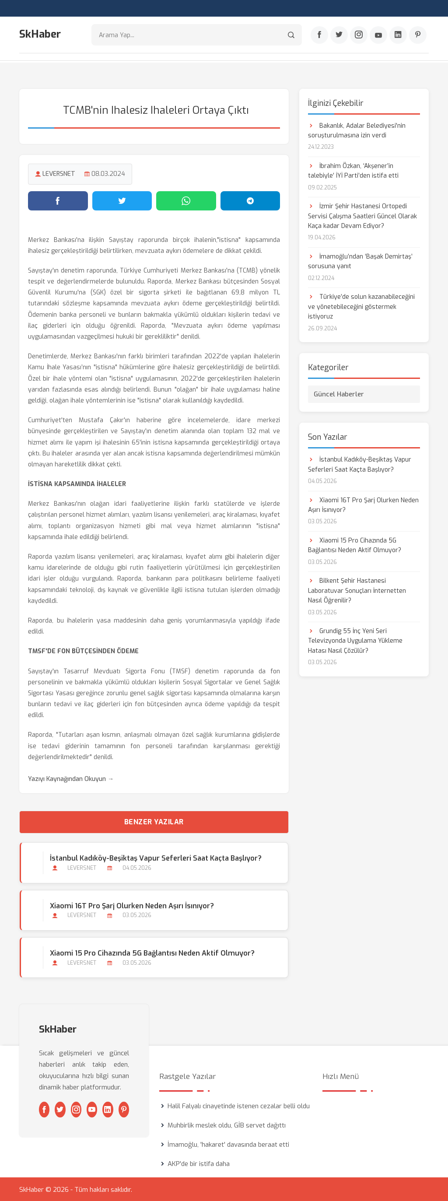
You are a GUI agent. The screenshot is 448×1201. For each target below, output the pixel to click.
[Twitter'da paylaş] (122, 200)
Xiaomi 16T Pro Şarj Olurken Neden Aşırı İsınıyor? (131, 905)
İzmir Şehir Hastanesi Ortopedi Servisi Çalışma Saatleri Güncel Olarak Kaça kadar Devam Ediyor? (362, 216)
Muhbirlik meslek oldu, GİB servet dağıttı (227, 1124)
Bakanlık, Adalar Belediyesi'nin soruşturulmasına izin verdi (357, 130)
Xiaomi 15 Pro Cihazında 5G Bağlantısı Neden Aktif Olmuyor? (151, 952)
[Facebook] (319, 35)
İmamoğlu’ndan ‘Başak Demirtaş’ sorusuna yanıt (360, 261)
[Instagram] (359, 35)
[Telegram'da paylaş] (250, 200)
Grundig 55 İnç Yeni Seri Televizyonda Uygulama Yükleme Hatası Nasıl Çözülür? (355, 641)
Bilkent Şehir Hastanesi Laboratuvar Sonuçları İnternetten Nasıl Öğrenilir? (357, 590)
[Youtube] (378, 35)
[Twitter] (339, 35)
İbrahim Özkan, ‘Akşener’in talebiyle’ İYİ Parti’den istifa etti (353, 170)
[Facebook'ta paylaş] (58, 200)
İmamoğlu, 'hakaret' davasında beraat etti (228, 1143)
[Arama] (291, 35)
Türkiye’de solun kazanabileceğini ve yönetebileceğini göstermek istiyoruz (361, 306)
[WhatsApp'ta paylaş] (186, 200)
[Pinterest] (418, 35)
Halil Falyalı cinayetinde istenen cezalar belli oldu (239, 1105)
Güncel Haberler (339, 393)
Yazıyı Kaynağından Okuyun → (71, 778)
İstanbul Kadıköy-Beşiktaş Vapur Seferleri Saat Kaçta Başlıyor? (155, 857)
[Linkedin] (398, 35)
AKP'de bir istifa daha (199, 1163)
